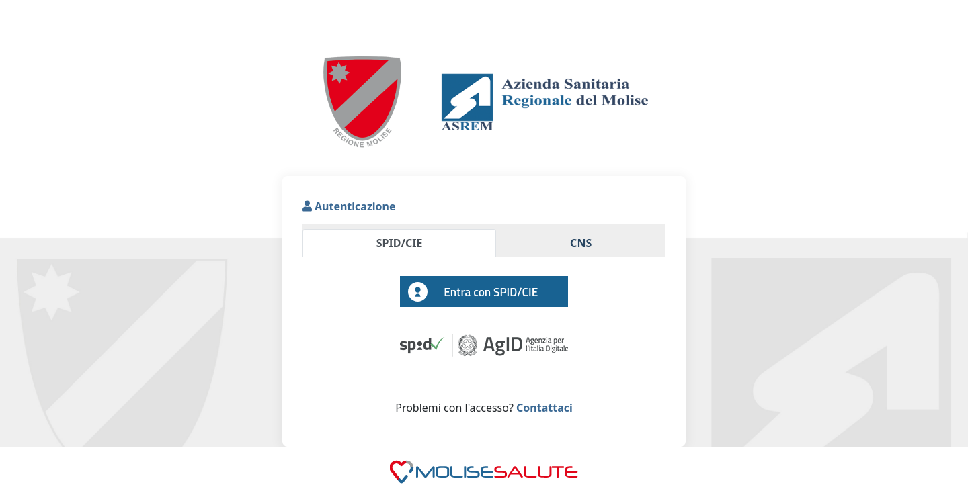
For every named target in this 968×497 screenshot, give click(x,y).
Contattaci (543, 407)
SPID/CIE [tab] (399, 243)
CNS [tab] (581, 243)
